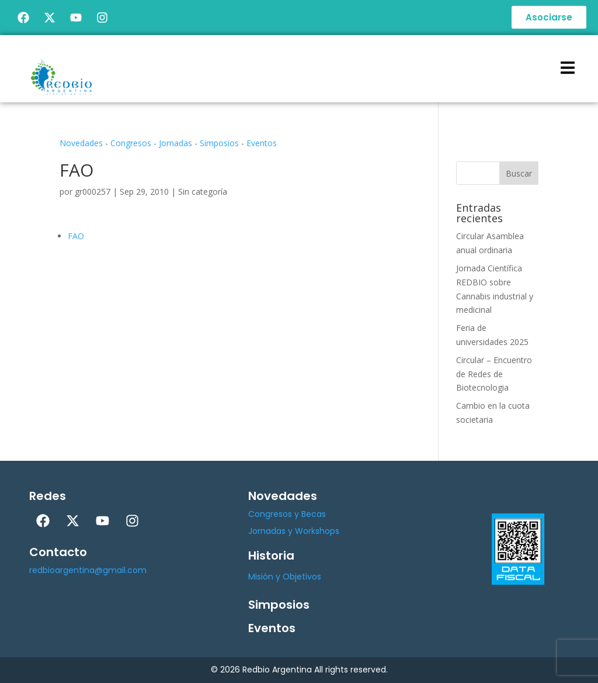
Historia (271, 555)
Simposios (219, 143)
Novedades (81, 143)
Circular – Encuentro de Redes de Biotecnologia (494, 374)
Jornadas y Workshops (293, 531)
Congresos (130, 143)
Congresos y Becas (287, 514)
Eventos (261, 143)
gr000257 (92, 191)
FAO (76, 236)
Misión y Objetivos (284, 576)
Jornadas (175, 143)
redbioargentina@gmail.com (88, 570)
